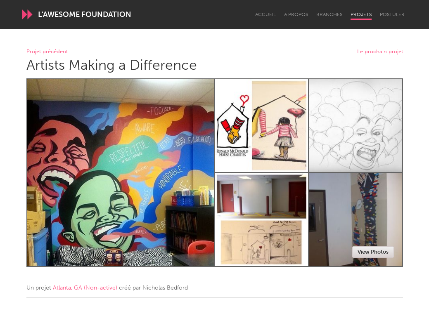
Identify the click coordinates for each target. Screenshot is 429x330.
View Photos (373, 252)
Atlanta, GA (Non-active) (85, 287)
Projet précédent (47, 51)
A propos (296, 14)
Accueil (265, 14)
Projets (361, 14)
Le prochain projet (380, 51)
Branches (329, 14)
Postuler (392, 14)
